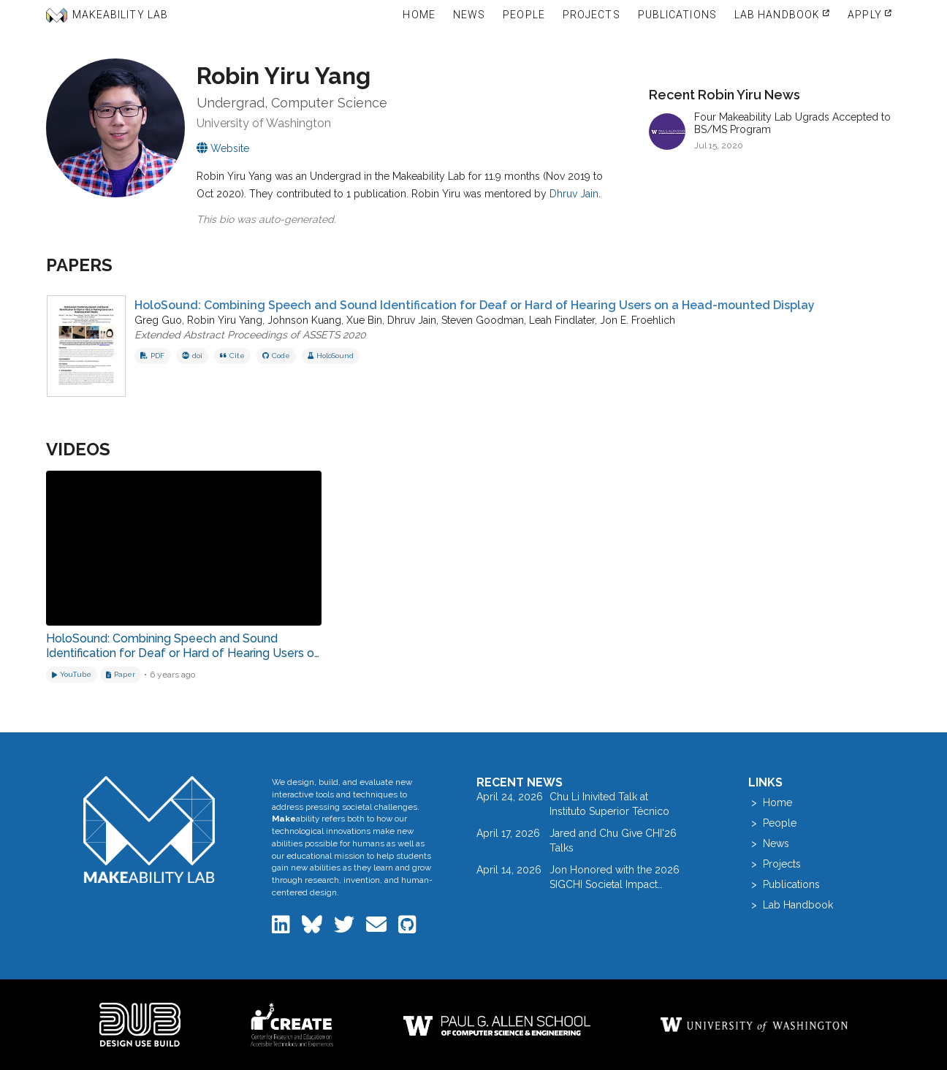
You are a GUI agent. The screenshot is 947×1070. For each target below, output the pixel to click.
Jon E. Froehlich (637, 320)
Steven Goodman (482, 320)
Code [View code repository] (276, 356)
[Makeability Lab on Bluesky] (313, 928)
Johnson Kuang (304, 320)
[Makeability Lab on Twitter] (345, 928)
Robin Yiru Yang (224, 320)
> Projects (774, 864)
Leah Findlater (562, 320)
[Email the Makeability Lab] (377, 928)
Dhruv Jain (573, 194)
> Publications (784, 884)
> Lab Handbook (790, 905)
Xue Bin (364, 320)
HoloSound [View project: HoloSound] (331, 356)
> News (768, 843)
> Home (770, 802)
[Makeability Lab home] (149, 829)
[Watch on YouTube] (71, 675)
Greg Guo (158, 320)
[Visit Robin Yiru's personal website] (223, 148)
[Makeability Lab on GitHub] (407, 928)
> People (772, 823)
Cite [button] (232, 356)
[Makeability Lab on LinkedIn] (282, 928)
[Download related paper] (120, 675)
